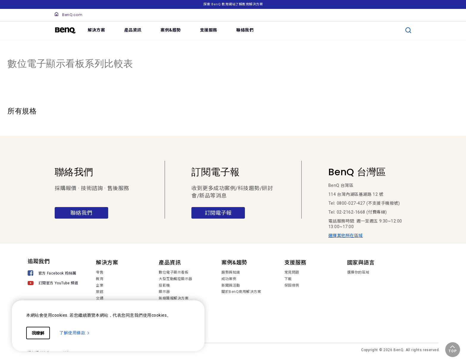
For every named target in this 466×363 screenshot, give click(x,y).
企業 (99, 285)
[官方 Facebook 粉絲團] (53, 274)
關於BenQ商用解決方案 (241, 292)
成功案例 (228, 279)
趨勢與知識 (230, 272)
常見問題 (291, 272)
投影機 (164, 285)
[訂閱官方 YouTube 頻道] (53, 284)
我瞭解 (38, 333)
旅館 (99, 292)
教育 (99, 279)
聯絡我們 (81, 213)
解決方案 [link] (96, 30)
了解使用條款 (74, 332)
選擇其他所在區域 (345, 235)
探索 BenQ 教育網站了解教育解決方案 (233, 4)
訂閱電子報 (218, 213)
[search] (408, 30)
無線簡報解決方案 (173, 298)
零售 (99, 272)
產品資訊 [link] (132, 30)
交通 (99, 298)
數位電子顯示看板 (173, 272)
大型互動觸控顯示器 (175, 279)
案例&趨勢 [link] (170, 30)
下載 (288, 279)
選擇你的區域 (358, 272)
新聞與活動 (230, 285)
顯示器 (164, 292)
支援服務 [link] (208, 30)
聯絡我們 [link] (245, 30)
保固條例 (291, 285)
